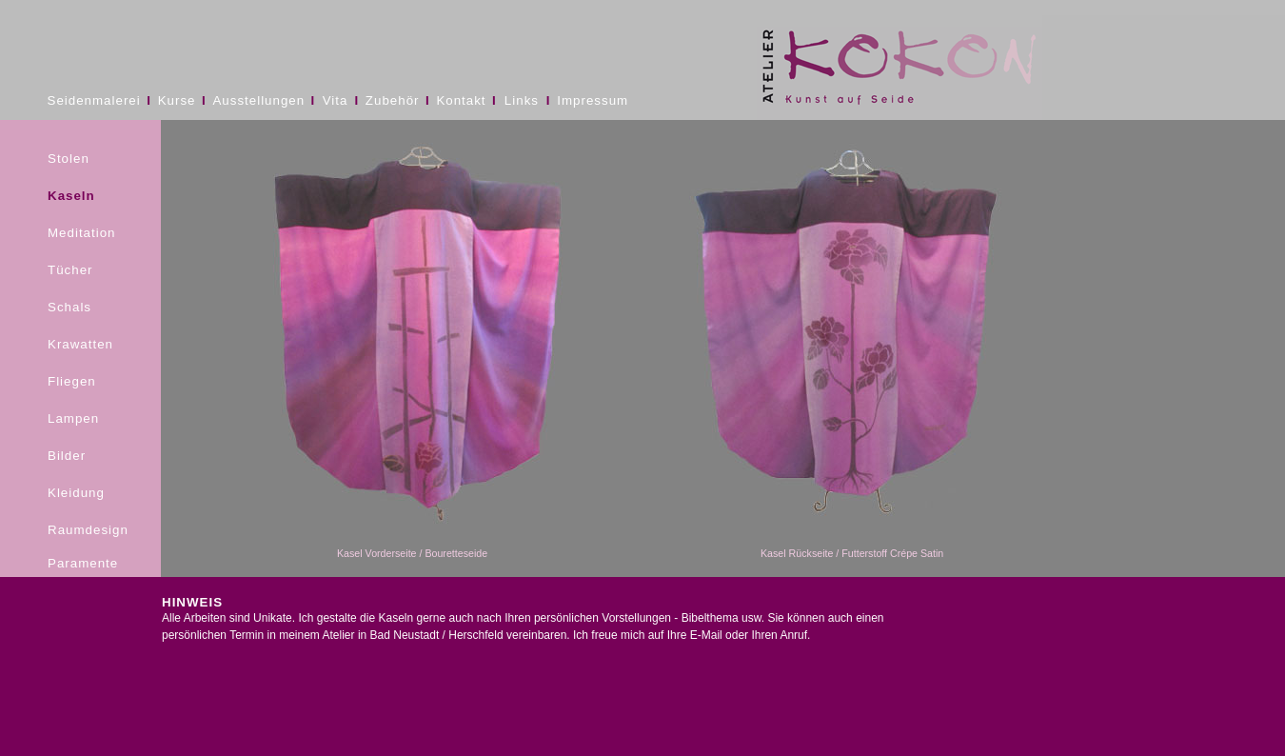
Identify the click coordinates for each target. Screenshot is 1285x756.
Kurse (177, 100)
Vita (335, 100)
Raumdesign (88, 530)
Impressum (592, 100)
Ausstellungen (258, 100)
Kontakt (460, 100)
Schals (69, 307)
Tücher (70, 270)
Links (521, 100)
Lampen (73, 418)
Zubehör (393, 100)
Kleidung (76, 493)
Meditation (82, 233)
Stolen (68, 158)
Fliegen (72, 381)
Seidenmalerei (94, 100)
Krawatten (80, 344)
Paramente (83, 563)
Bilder (67, 455)
